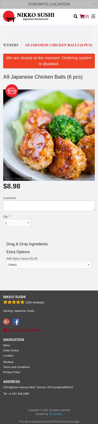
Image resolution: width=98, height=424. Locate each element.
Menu (6, 345)
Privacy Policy (11, 372)
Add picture (11, 90)
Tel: (16, 393)
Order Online (11, 350)
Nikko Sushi (14, 297)
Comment (49, 203)
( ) (84, 16)
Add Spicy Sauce (49, 263)
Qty (17, 221)
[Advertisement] (49, 33)
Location (8, 355)
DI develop (56, 414)
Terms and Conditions (16, 367)
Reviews (8, 362)
